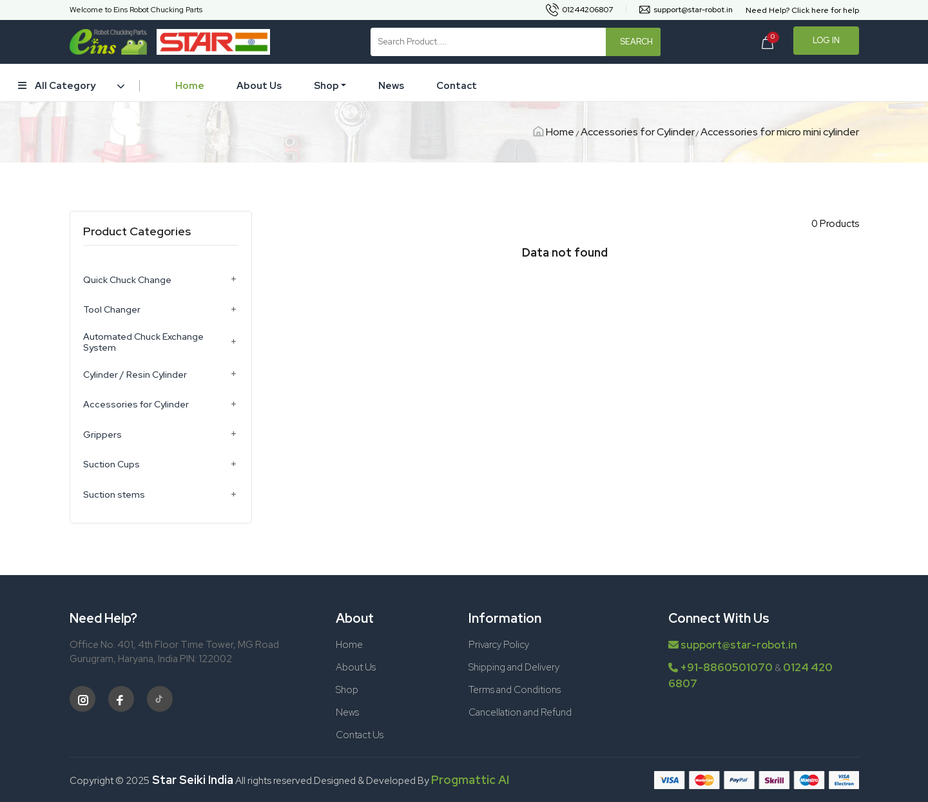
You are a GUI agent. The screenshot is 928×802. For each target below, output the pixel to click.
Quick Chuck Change (127, 280)
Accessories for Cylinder (638, 132)
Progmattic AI (470, 779)
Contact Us (359, 735)
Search (636, 41)
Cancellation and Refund (520, 712)
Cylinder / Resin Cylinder (135, 374)
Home (189, 85)
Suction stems (114, 494)
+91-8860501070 (726, 667)
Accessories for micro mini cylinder (780, 132)
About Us (259, 85)
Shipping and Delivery (514, 667)
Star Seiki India (191, 779)
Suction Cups (111, 464)
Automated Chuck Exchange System (143, 342)
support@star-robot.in (732, 645)
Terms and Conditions (515, 689)
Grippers (102, 434)
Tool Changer (111, 309)
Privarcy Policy (499, 644)
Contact (456, 85)
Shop (326, 85)
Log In (826, 40)
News (391, 85)
